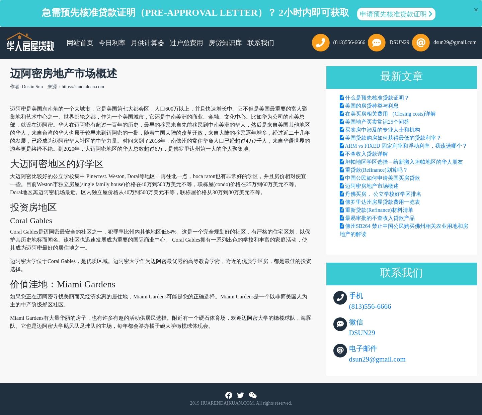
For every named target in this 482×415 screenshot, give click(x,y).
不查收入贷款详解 (366, 154)
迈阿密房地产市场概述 (372, 186)
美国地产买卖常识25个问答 (377, 122)
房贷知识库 (225, 42)
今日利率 (112, 42)
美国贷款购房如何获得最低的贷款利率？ (393, 138)
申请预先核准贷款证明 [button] (396, 14)
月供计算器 (147, 42)
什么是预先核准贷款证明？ (377, 98)
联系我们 (260, 42)
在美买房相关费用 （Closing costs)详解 (390, 114)
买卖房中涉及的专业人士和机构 (382, 130)
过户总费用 (186, 42)
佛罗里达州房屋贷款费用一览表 (382, 202)
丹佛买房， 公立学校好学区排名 (383, 194)
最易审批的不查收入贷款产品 (380, 218)
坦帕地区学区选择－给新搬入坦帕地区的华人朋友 (404, 162)
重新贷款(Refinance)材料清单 (379, 210)
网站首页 (81, 41)
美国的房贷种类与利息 (372, 106)
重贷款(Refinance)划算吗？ (376, 170)
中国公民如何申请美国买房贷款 (382, 178)
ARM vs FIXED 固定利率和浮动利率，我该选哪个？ (406, 146)
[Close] (476, 10)
